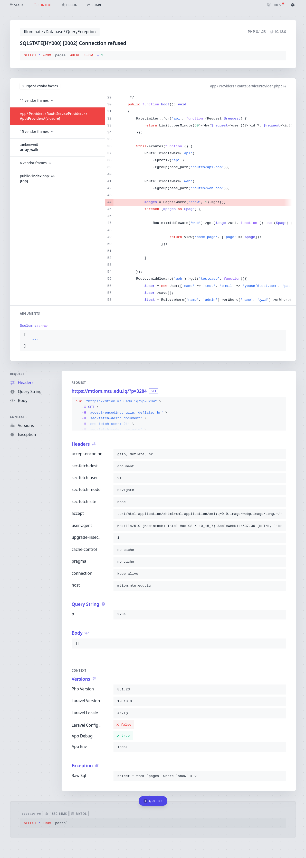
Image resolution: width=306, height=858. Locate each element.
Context (17, 417)
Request (17, 374)
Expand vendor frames (40, 86)
